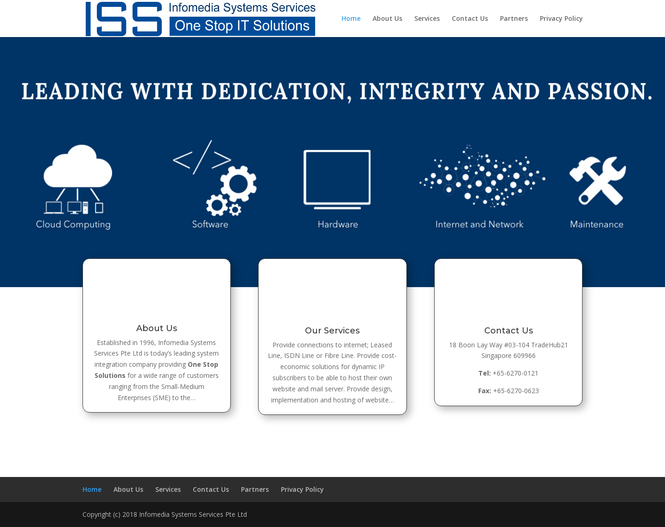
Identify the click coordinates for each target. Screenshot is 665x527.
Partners (514, 19)
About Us (387, 19)
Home (351, 19)
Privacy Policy (561, 19)
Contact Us (470, 19)
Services (427, 19)
